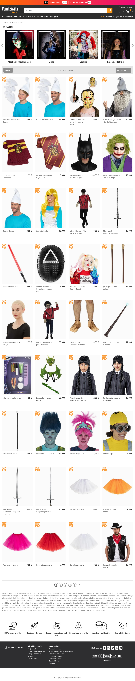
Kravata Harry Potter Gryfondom (44, 176)
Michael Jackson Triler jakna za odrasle (78, 232)
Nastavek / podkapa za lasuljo (11, 343)
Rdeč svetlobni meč (10, 286)
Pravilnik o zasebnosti (56, 654)
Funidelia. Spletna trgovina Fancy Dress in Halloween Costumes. (10, 10)
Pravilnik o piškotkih (56, 656)
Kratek (7, 70)
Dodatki (29, 16)
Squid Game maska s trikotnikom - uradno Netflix (44, 288)
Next (133, 45)
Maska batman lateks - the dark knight (78, 176)
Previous (2, 45)
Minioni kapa (108, 454)
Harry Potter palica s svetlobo (111, 343)
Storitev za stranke (14, 647)
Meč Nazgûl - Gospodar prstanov (110, 232)
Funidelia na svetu (55, 649)
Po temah (6, 16)
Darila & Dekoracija (46, 16)
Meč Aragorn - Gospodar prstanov (43, 510)
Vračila (30, 656)
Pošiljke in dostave (34, 654)
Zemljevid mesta (54, 661)
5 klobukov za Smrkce (44, 119)
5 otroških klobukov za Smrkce (11, 120)
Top (100, 16)
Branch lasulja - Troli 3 (45, 454)
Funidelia (5, 23)
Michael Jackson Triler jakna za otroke (44, 343)
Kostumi (18, 16)
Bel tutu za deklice (77, 509)
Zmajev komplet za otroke (43, 399)
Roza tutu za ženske (10, 565)
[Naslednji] (79, 585)
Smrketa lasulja (42, 231)
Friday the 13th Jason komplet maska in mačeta (78, 121)
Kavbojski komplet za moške (111, 566)
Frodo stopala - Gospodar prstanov (77, 343)
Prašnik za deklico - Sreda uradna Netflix (78, 399)
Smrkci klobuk (8, 231)
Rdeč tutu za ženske (44, 565)
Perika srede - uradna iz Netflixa (111, 399)
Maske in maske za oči (19, 61)
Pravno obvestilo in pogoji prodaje (61, 651)
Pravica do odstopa (55, 659)
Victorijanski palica (10, 454)
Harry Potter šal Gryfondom (9, 176)
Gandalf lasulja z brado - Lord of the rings (112, 120)
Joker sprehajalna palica (110, 287)
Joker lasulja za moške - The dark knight (112, 176)
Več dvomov (32, 659)
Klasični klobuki (115, 61)
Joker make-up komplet (12, 398)
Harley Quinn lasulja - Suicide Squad (78, 287)
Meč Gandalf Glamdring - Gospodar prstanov (11, 511)
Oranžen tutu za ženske (109, 510)
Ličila (51, 61)
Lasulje (83, 61)
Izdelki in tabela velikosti (36, 651)
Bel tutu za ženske (77, 565)
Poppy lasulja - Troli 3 (78, 454)
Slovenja (52, 663)
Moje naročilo (32, 649)
